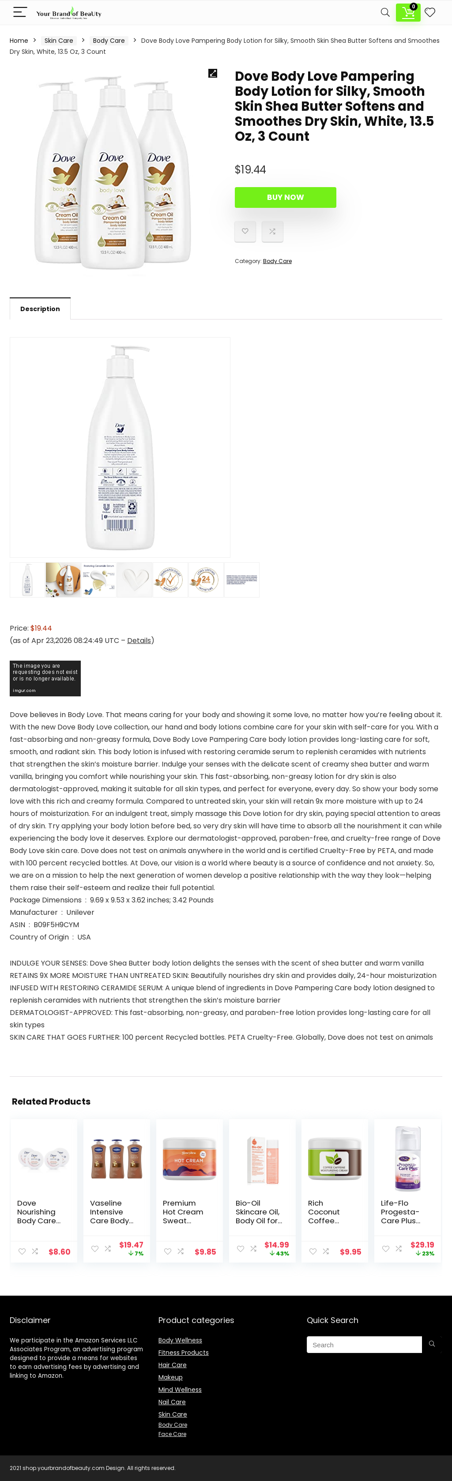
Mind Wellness (180, 1389)
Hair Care (172, 1365)
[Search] (385, 12)
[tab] (40, 308)
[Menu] (20, 12)
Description (40, 308)
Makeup (170, 1377)
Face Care (172, 1434)
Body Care (109, 40)
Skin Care (59, 40)
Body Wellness (180, 1340)
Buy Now (285, 197)
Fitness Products (183, 1352)
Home (19, 40)
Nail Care (172, 1402)
